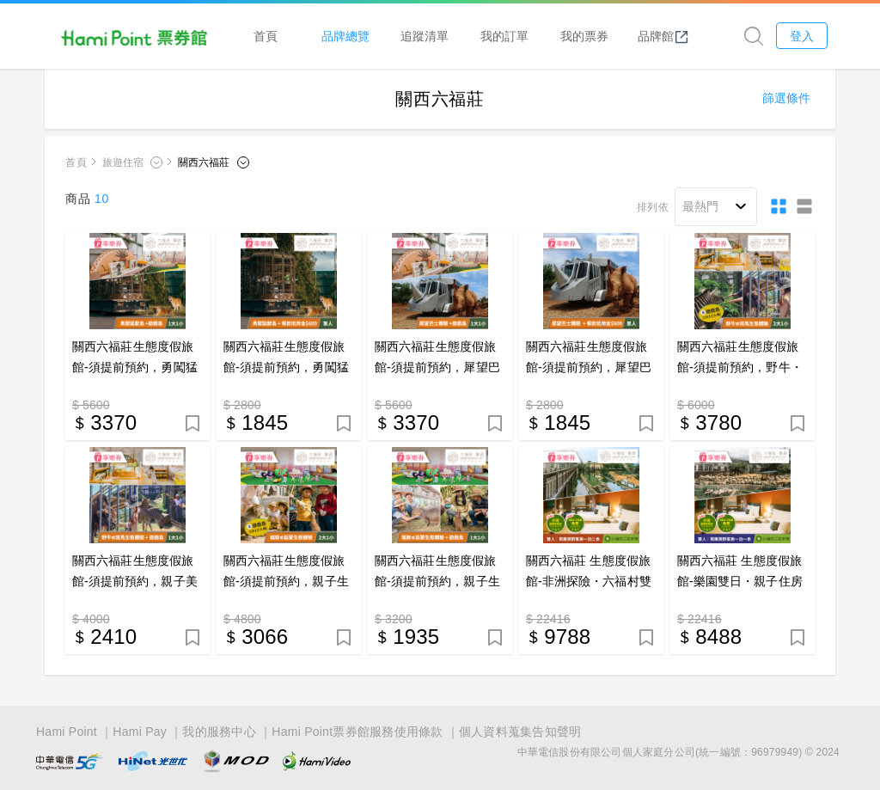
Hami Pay (140, 731)
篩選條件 (786, 99)
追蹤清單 (427, 36)
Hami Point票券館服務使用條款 (357, 731)
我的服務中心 (219, 731)
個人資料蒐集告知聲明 (520, 731)
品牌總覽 (348, 36)
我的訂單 (507, 36)
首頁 (268, 36)
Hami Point (66, 731)
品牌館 (666, 36)
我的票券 (586, 36)
